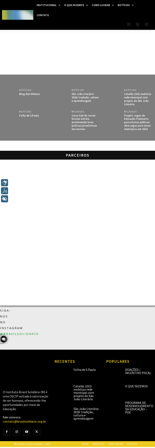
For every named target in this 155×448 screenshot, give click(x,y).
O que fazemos (136, 386)
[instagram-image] (0, 339)
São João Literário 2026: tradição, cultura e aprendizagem (85, 97)
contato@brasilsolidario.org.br (24, 421)
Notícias (25, 90)
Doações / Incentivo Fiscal (138, 371)
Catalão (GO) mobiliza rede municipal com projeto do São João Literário (137, 99)
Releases (78, 112)
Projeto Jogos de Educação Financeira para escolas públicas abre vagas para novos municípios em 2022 (137, 122)
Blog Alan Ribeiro (29, 94)
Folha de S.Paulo (29, 115)
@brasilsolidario (19, 334)
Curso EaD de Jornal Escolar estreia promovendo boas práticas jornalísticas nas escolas (84, 122)
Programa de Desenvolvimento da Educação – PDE (139, 407)
